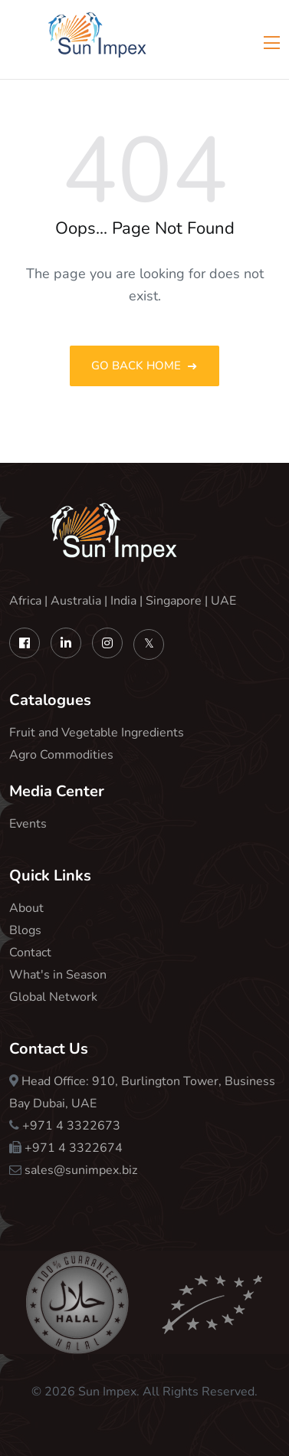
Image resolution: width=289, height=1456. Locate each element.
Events (28, 823)
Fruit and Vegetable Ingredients (96, 732)
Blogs (25, 930)
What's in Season (58, 974)
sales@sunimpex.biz (81, 1170)
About (26, 908)
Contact (30, 952)
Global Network (53, 997)
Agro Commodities (61, 754)
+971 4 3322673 (71, 1125)
